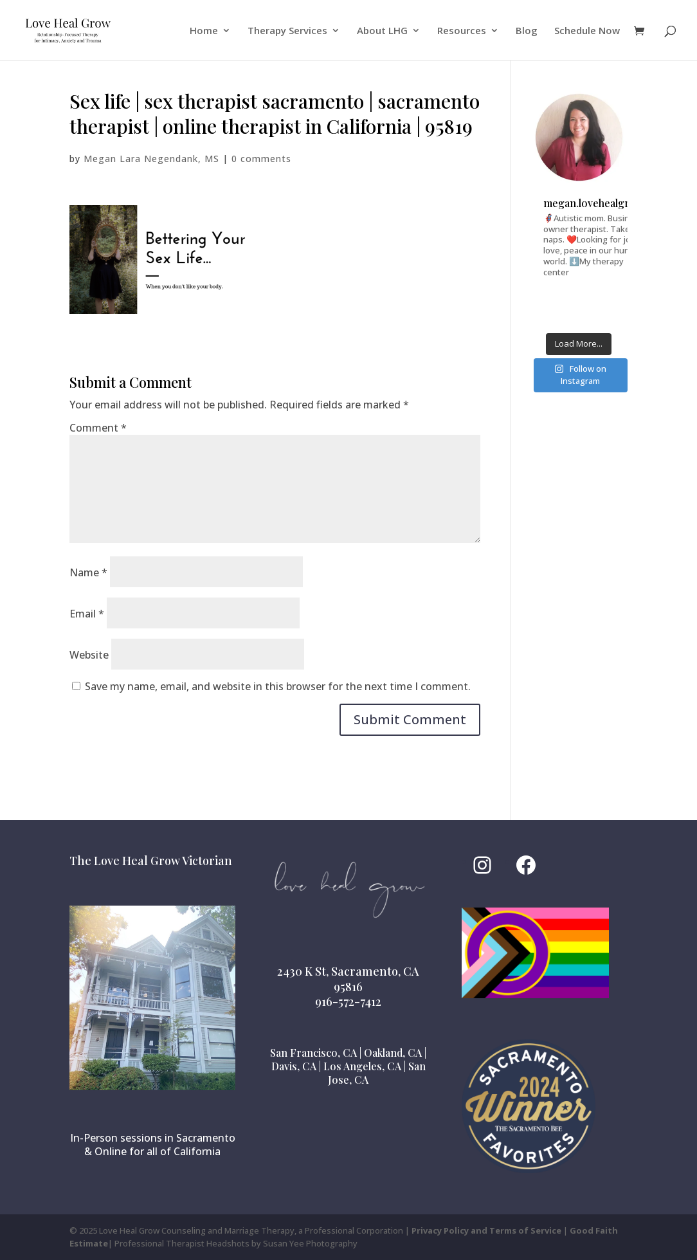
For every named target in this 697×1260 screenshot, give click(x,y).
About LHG (382, 31)
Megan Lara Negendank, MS (151, 158)
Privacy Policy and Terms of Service (486, 1230)
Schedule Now (587, 31)
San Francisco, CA (313, 1052)
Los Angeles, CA (362, 1066)
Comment (98, 428)
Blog (527, 31)
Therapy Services (287, 31)
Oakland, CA (393, 1052)
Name (88, 572)
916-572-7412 (348, 1001)
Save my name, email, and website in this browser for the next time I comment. (278, 686)
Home (204, 31)
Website (89, 655)
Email (86, 614)
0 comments (261, 158)
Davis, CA (293, 1066)
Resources (461, 31)
